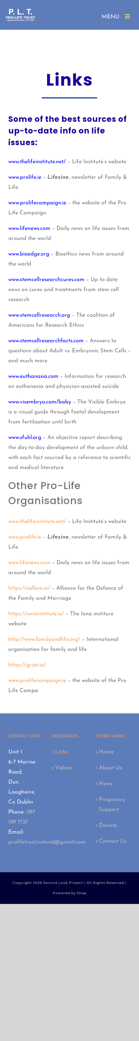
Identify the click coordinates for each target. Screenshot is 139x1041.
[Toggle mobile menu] (128, 16)
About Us (110, 768)
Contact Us (113, 841)
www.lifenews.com (29, 228)
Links (61, 752)
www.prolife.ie (24, 177)
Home (106, 752)
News (105, 784)
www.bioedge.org (28, 254)
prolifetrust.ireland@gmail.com (46, 842)
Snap (81, 893)
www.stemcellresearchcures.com (46, 279)
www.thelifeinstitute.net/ (37, 162)
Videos (63, 768)
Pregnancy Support (112, 804)
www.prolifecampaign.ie (37, 203)
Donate (108, 825)
